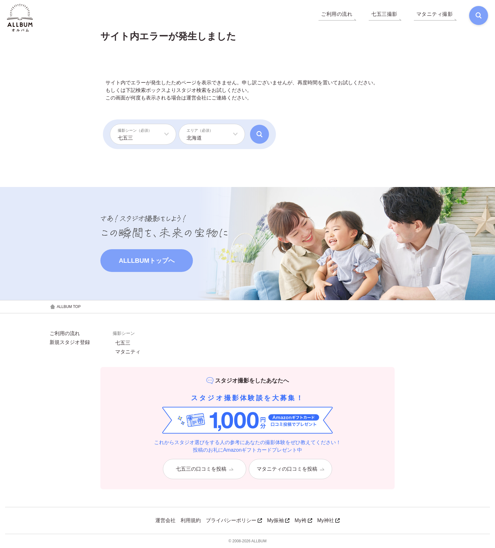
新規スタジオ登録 (70, 342)
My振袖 (278, 520)
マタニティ (127, 351)
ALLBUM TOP (65, 307)
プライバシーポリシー (234, 520)
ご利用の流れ (65, 333)
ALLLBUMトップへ (147, 260)
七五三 (122, 343)
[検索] (477, 15)
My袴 (303, 520)
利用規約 (191, 520)
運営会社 (196, 97)
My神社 (328, 520)
